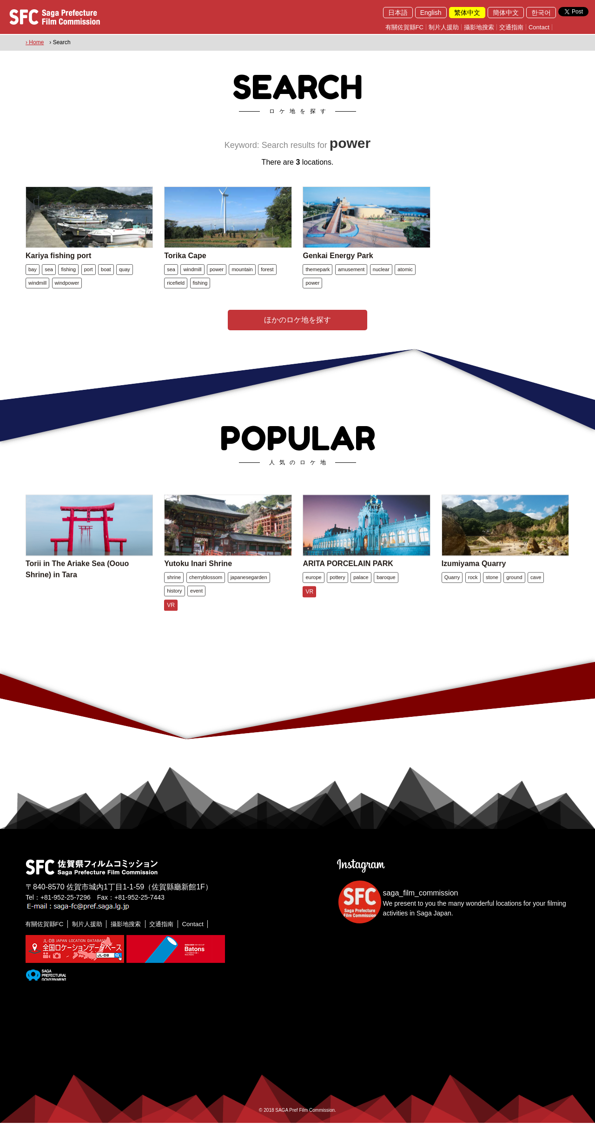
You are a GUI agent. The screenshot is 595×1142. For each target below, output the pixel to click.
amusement (351, 278)
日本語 (398, 12)
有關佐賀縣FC (404, 27)
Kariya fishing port (58, 265)
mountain (241, 278)
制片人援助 (444, 27)
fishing (68, 278)
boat (106, 278)
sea (49, 278)
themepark (317, 278)
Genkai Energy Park (338, 265)
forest (267, 278)
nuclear (381, 278)
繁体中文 (467, 12)
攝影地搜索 (479, 27)
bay (32, 278)
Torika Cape (185, 265)
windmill (37, 292)
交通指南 (511, 27)
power (217, 278)
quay (124, 278)
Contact (539, 27)
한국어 (541, 12)
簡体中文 (506, 12)
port (88, 278)
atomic (404, 278)
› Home (35, 42)
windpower (67, 292)
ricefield (176, 292)
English (431, 12)
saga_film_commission (420, 912)
